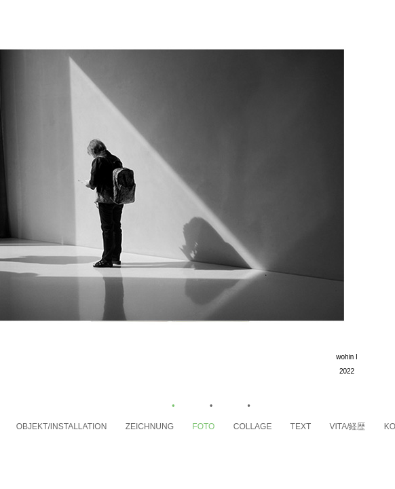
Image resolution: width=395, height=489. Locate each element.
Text (310, 426)
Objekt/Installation (71, 426)
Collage (261, 426)
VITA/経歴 (356, 426)
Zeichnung (159, 426)
